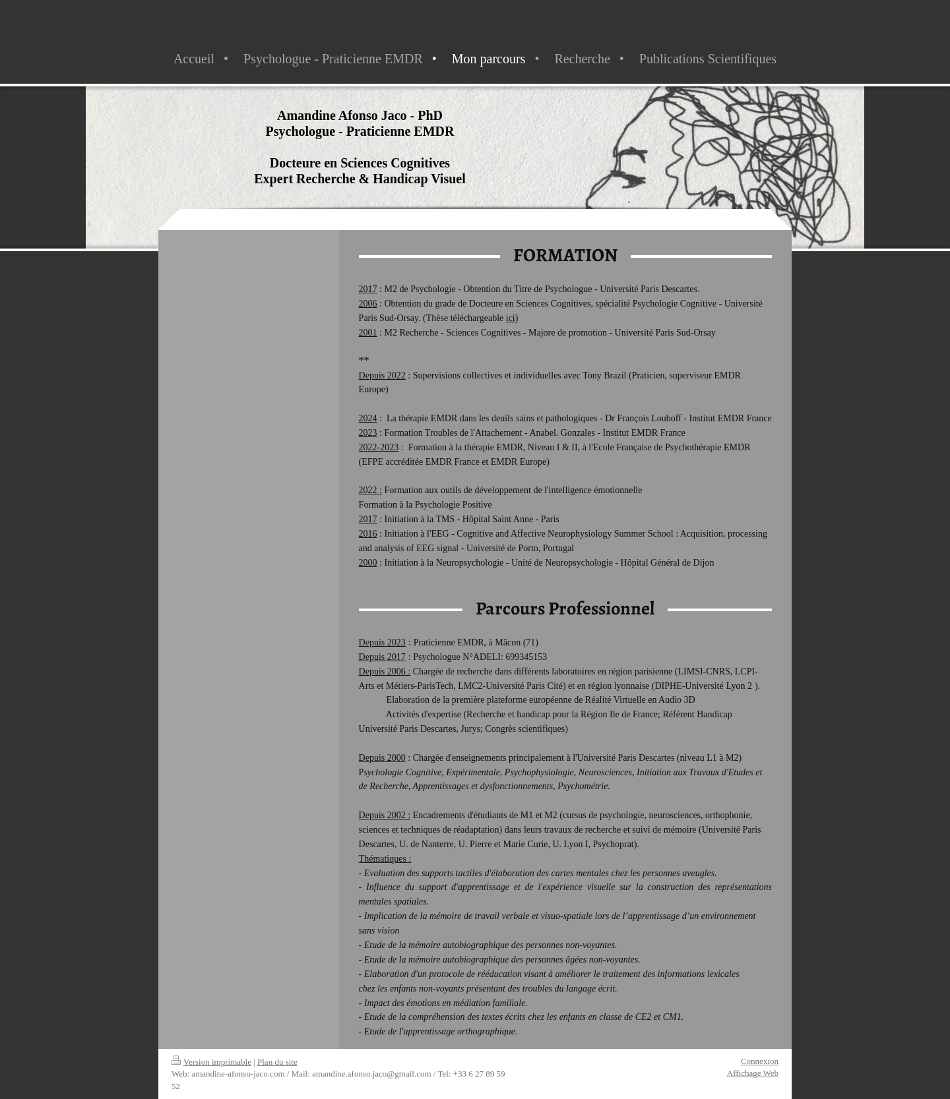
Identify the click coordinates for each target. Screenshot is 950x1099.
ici (510, 318)
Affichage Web (752, 1073)
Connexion (759, 1061)
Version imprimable (211, 1062)
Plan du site (277, 1062)
